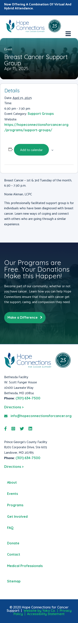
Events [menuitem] (12, 494)
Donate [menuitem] (13, 543)
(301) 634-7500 (28, 398)
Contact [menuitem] (13, 554)
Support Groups (41, 113)
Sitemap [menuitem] (14, 581)
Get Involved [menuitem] (17, 516)
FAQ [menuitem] (10, 528)
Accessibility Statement (45, 614)
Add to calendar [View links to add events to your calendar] (31, 150)
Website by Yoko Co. (40, 610)
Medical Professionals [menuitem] (25, 566)
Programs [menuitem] (15, 505)
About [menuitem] (12, 482)
